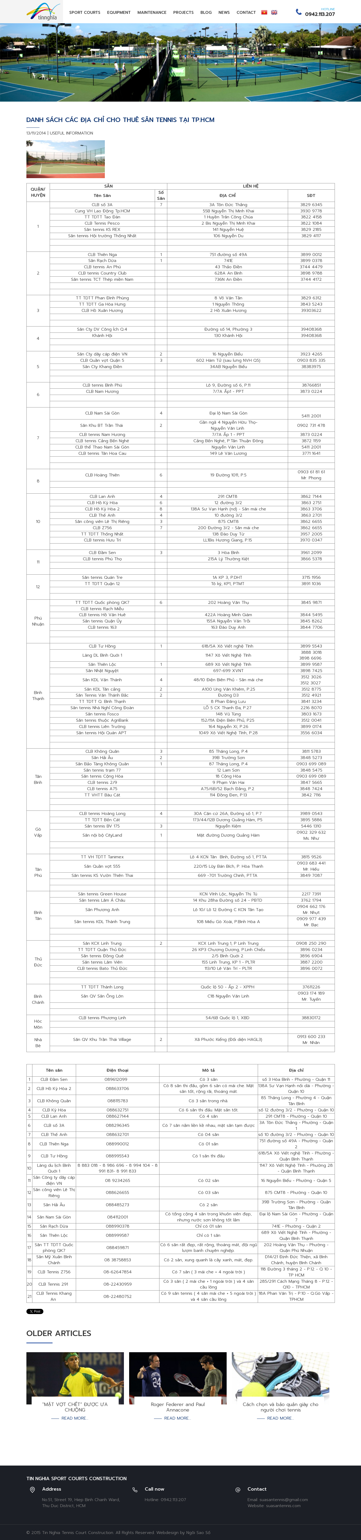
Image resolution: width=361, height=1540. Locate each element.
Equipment (119, 12)
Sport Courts (84, 12)
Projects (183, 12)
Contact (246, 12)
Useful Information (71, 133)
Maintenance (152, 12)
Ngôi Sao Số (198, 1533)
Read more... (75, 1418)
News (224, 12)
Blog (206, 12)
